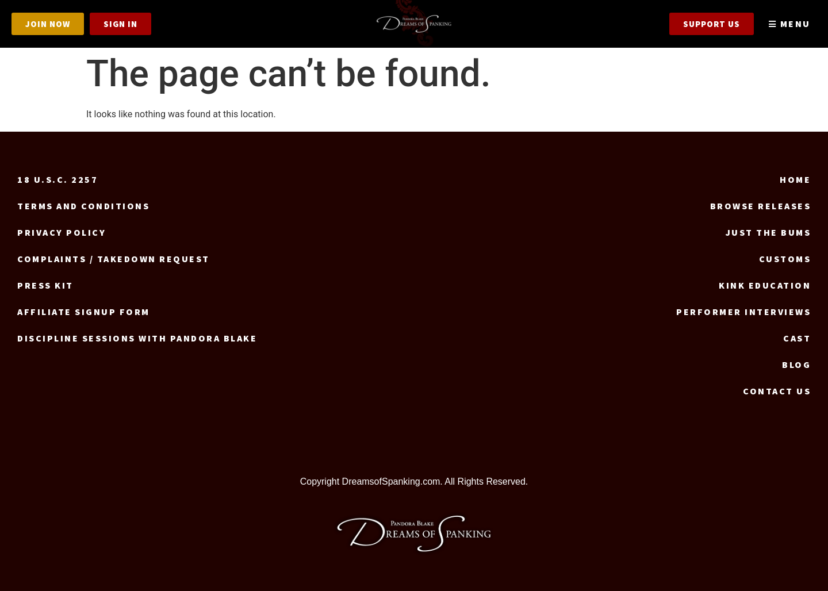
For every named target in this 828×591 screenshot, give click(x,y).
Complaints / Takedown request (113, 258)
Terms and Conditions (83, 206)
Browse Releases (760, 206)
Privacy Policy (61, 232)
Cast (797, 338)
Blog (796, 364)
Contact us (777, 391)
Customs (785, 258)
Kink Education (765, 285)
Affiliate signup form (83, 311)
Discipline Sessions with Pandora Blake (137, 338)
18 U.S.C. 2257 (57, 179)
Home (795, 179)
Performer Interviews (743, 311)
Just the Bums (768, 232)
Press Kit (45, 285)
